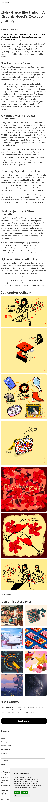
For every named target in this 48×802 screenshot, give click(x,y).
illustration (9, 594)
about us (4, 775)
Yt (9, 793)
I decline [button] (24, 792)
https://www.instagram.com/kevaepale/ (26, 285)
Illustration (4, 753)
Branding (4, 742)
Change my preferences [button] (21, 795)
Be (2, 793)
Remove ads (5, 777)
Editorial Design (6, 745)
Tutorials (4, 757)
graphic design (5, 749)
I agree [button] (17, 792)
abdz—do (5, 2)
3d (2, 734)
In (5, 793)
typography (4, 760)
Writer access (5, 783)
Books (3, 738)
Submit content (24, 721)
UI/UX (3, 764)
